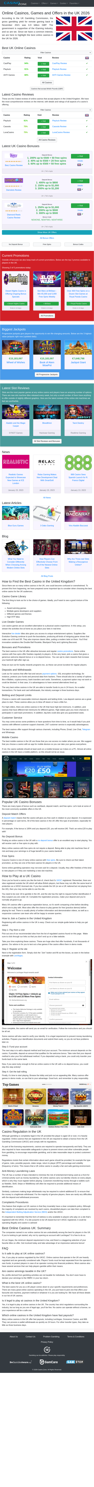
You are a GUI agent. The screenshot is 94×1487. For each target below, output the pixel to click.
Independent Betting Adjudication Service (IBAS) (26, 1212)
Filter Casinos (45, 53)
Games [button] (53, 3)
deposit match (10, 818)
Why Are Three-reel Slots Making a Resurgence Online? (78, 562)
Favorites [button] (74, 3)
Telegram (86, 729)
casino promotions (65, 651)
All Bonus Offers (47, 238)
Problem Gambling (51, 1337)
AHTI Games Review (61, 75)
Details (80, 161)
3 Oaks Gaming (47, 526)
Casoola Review (59, 126)
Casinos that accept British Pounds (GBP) (47, 89)
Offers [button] (44, 3)
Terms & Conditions (75, 1337)
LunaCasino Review (61, 132)
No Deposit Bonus (16, 244)
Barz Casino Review (14, 165)
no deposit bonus (45, 840)
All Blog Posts (47, 576)
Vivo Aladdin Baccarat (78, 526)
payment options (49, 674)
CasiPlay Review (59, 63)
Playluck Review (59, 69)
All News (47, 498)
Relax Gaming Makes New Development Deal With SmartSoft (47, 477)
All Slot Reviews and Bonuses (47, 441)
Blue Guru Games (16, 526)
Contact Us (30, 1337)
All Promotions (47, 316)
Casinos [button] (34, 3)
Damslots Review (13, 190)
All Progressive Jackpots (47, 374)
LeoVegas (18, 956)
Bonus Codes (78, 244)
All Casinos (47, 83)
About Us (14, 1337)
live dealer (16, 634)
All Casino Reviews (47, 140)
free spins (51, 860)
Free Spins (47, 244)
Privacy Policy (47, 1342)
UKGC (59, 880)
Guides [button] (63, 3)
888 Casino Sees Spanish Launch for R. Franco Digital (78, 477)
